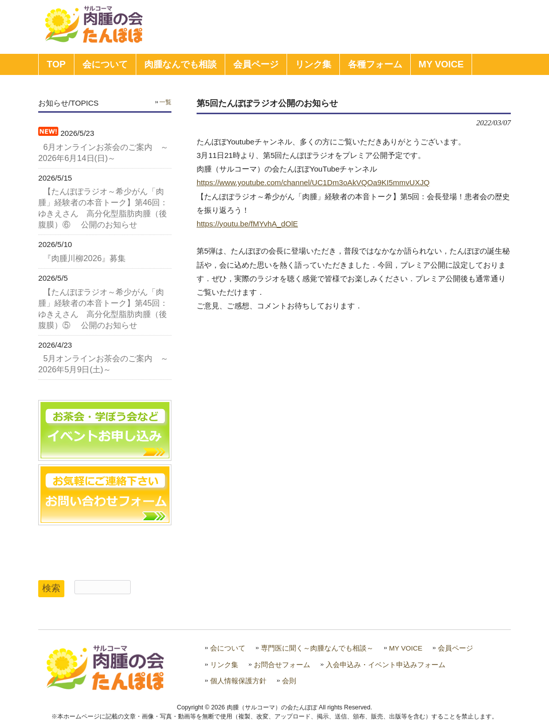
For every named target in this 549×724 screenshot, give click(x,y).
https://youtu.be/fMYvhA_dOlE (247, 223)
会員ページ (455, 648)
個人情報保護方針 (238, 681)
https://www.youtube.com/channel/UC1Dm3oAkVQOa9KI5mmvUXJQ (313, 182)
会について (227, 648)
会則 (289, 681)
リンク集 (224, 665)
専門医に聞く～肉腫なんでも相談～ (317, 648)
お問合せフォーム (282, 665)
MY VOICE (406, 648)
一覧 (165, 102)
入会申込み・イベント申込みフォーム (385, 665)
